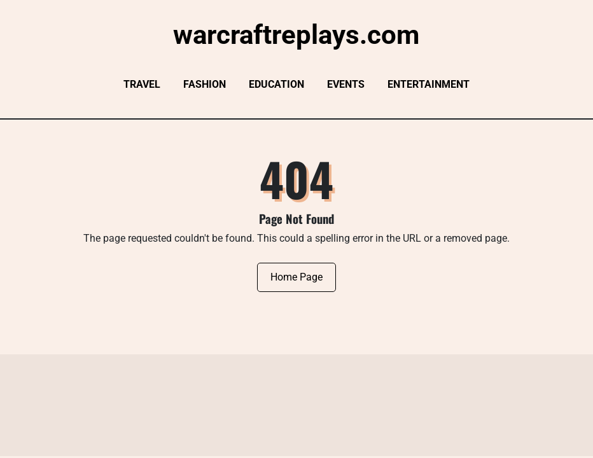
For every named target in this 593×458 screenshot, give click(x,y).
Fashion (204, 84)
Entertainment (428, 84)
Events (346, 84)
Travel (141, 84)
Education (276, 84)
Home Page (296, 277)
